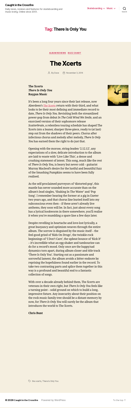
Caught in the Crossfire (21, 5)
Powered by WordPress (55, 400)
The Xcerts (65, 63)
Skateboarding (94, 8)
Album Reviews (57, 53)
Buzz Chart (75, 53)
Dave (56, 73)
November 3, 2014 (75, 73)
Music (110, 8)
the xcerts (37, 381)
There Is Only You (51, 381)
